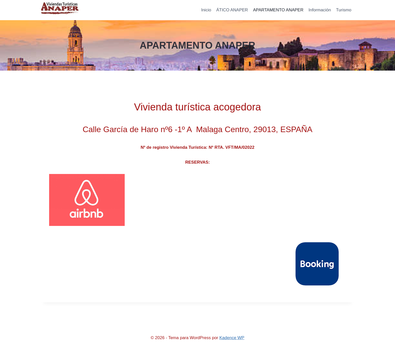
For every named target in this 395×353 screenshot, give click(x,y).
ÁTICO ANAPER (232, 10)
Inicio (206, 10)
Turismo (343, 10)
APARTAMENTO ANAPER (278, 10)
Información (320, 10)
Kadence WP (231, 337)
